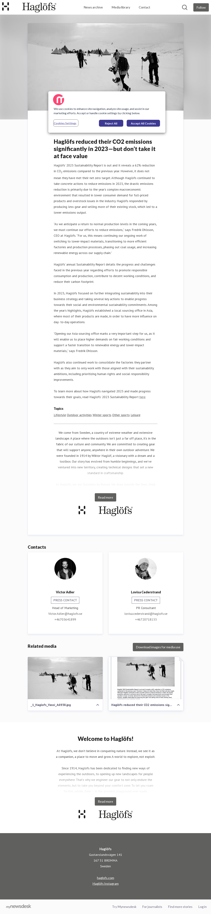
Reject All (111, 123)
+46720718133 (146, 619)
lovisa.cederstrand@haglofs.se (145, 614)
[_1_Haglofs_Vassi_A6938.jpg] (65, 678)
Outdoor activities (79, 415)
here (142, 397)
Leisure (135, 415)
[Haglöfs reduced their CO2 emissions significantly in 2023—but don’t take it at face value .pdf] (145, 678)
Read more (105, 497)
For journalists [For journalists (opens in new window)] (152, 907)
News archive (93, 7)
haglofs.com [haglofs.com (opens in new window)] (105, 878)
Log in (202, 907)
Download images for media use (158, 647)
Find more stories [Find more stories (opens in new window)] (180, 907)
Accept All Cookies (143, 123)
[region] (106, 112)
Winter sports (102, 415)
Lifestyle (60, 415)
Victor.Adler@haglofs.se (65, 614)
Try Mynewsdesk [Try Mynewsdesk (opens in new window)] (124, 907)
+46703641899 (65, 619)
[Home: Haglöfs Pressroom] (29, 7)
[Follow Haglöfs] (201, 7)
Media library (121, 7)
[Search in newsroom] (185, 7)
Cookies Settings (65, 123)
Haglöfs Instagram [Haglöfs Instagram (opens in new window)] (105, 884)
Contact (144, 7)
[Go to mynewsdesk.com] (18, 907)
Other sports (121, 415)
